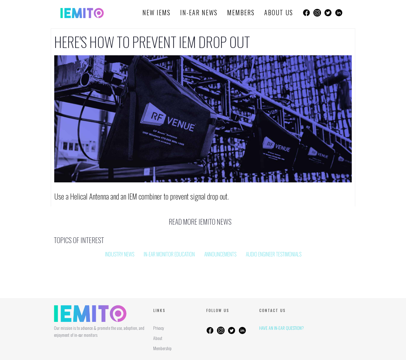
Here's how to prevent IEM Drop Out (152, 42)
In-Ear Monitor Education (169, 254)
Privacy (158, 327)
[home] (82, 12)
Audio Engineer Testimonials (273, 254)
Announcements (220, 254)
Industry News (119, 254)
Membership (162, 348)
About (157, 338)
